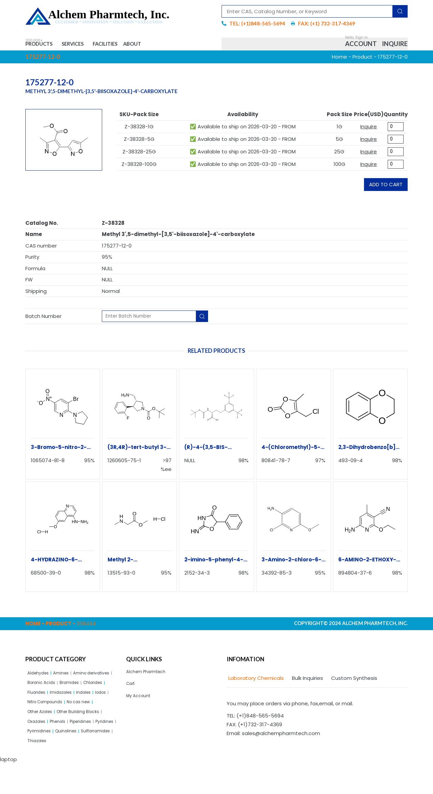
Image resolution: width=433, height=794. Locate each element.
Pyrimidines (68, 758)
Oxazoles (38, 747)
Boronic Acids (93, 688)
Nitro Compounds (49, 723)
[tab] (255, 682)
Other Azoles (43, 735)
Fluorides (95, 700)
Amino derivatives (49, 688)
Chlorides (67, 700)
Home (339, 60)
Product (362, 60)
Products (44, 45)
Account (361, 45)
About (169, 45)
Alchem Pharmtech (150, 676)
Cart (132, 689)
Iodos (88, 712)
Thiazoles (79, 770)
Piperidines (92, 747)
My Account (141, 704)
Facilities (131, 45)
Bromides (39, 700)
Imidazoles (40, 712)
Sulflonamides (45, 770)
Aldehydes (40, 677)
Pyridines (38, 758)
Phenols (64, 747)
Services (89, 45)
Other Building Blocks (90, 735)
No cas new (91, 723)
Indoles (68, 712)
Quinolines (99, 758)
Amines (67, 677)
